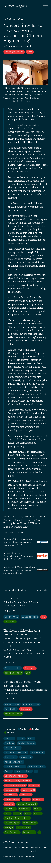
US (21, 738)
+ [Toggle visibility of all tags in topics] (36, 771)
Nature (10, 809)
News (30, 52)
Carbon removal (15, 766)
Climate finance (16, 752)
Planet (34, 785)
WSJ (27, 813)
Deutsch (37, 752)
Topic (23, 729)
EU (31, 738)
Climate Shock (30, 187)
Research (29, 668)
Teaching (28, 790)
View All (42, 590)
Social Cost (12, 704)
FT (7, 813)
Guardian (29, 823)
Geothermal (11, 598)
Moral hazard (14, 762)
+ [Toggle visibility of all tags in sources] (39, 832)
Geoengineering (14, 52)
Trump (9, 738)
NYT (17, 813)
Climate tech (30, 617)
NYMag (9, 827)
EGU (28, 673)
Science (24, 809)
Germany (26, 757)
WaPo (37, 813)
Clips (38, 799)
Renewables (36, 766)
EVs (8, 771)
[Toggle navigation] (45, 6)
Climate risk (13, 668)
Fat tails (11, 709)
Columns (11, 795)
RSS (46, 848)
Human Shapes (26, 857)
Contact (8, 848)
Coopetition (23, 771)
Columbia (10, 622)
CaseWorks (12, 832)
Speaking (12, 799)
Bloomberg (12, 823)
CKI (44, 617)
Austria (11, 757)
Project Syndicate (17, 818)
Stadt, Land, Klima (18, 780)
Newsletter (21, 848)
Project (36, 729)
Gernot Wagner (15, 6)
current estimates (20, 215)
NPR (37, 809)
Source (10, 733)
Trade (9, 743)
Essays (26, 795)
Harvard (29, 832)
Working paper (13, 673)
